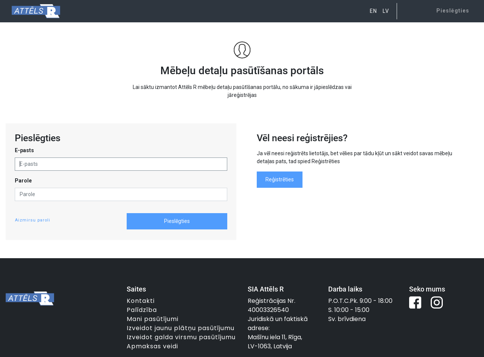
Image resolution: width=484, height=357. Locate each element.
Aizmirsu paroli (32, 220)
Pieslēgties (177, 221)
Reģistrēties (279, 179)
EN (373, 11)
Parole (23, 181)
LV (386, 11)
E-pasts (24, 150)
